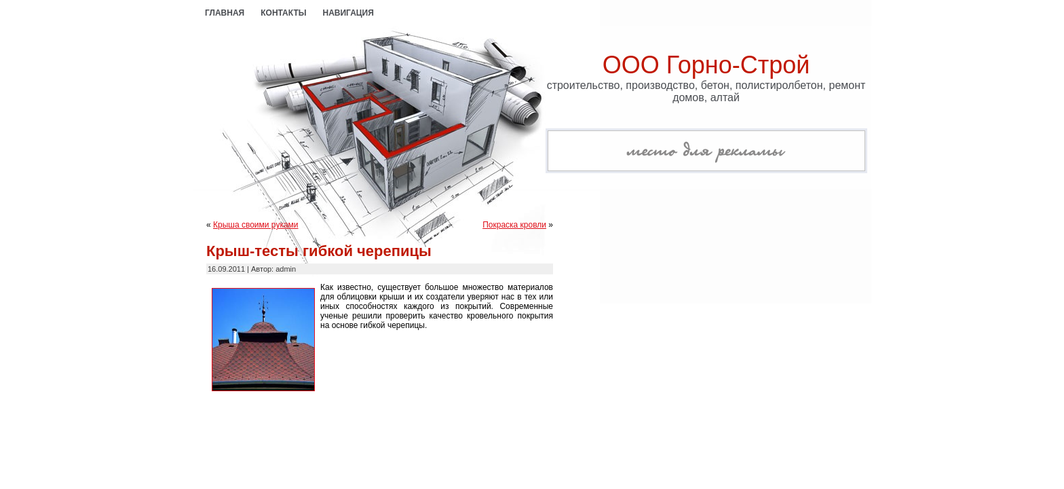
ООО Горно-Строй (706, 65)
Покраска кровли (514, 225)
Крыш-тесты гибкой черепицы (319, 250)
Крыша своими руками (256, 225)
